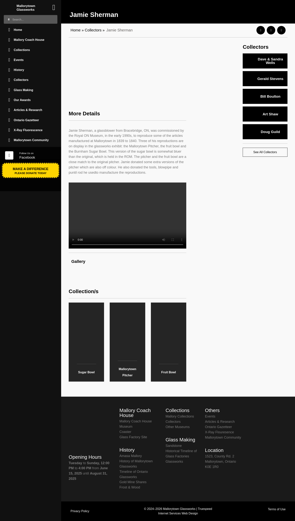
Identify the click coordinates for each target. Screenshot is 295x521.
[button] (260, 30)
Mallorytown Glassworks (26, 7)
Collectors (93, 30)
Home (76, 30)
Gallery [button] (78, 261)
